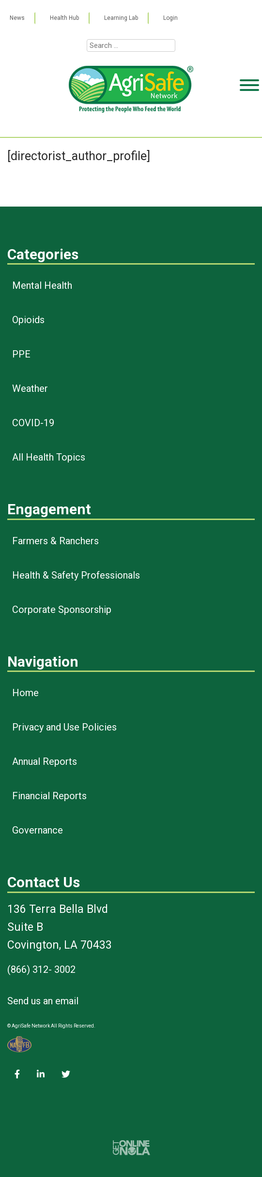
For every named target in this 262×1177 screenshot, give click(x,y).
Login (170, 18)
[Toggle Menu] (249, 122)
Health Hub (64, 18)
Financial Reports (49, 796)
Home (25, 693)
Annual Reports (44, 761)
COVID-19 (33, 423)
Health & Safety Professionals (76, 575)
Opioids (28, 320)
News (17, 18)
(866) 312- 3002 (41, 969)
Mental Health (42, 285)
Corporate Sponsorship (61, 609)
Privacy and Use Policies (64, 727)
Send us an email (42, 1001)
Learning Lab (121, 18)
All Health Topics (48, 457)
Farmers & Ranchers (55, 541)
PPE (21, 354)
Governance (37, 830)
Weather (30, 388)
